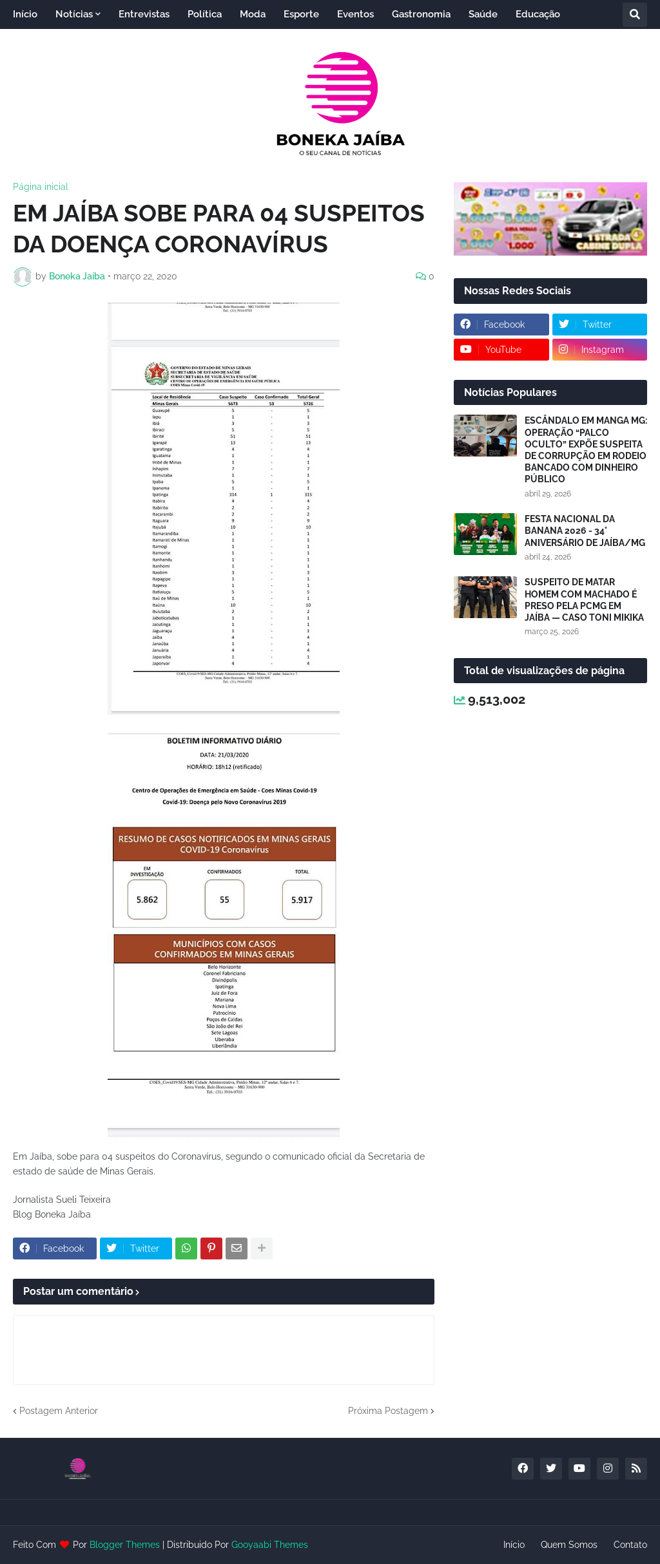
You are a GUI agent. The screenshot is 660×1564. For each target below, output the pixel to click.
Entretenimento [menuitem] (58, 43)
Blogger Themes (125, 1545)
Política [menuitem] (205, 14)
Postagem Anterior (58, 1411)
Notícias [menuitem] (74, 14)
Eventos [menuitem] (355, 14)
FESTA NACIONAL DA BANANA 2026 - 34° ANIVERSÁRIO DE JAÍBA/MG (585, 530)
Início (514, 1545)
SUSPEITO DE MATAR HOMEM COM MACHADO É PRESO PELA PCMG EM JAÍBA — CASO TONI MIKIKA (584, 600)
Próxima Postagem (388, 1411)
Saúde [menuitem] (483, 14)
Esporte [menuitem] (301, 14)
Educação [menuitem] (538, 14)
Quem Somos (569, 1545)
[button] (635, 15)
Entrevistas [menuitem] (144, 14)
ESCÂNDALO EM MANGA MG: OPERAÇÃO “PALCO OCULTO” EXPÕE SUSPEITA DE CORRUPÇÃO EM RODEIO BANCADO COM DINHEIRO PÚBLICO (586, 449)
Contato (630, 1545)
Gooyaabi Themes (269, 1545)
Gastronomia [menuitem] (421, 14)
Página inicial (40, 186)
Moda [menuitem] (253, 14)
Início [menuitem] (25, 14)
